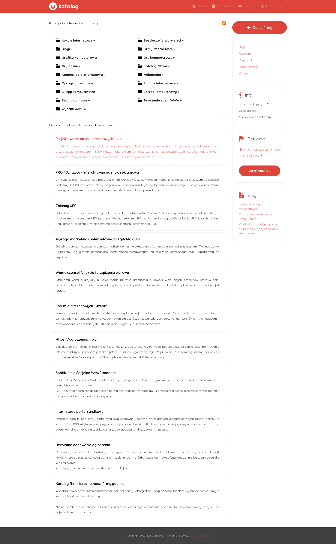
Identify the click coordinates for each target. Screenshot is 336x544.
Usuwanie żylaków (200, 535)
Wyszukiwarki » (74, 109)
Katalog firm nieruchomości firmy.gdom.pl (90, 483)
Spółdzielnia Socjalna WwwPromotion (86, 373)
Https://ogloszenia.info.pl (77, 339)
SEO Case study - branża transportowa (255, 206)
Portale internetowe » (161, 83)
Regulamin (222, 6)
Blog (242, 47)
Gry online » (71, 66)
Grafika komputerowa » (80, 58)
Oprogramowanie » (77, 83)
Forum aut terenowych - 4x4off (81, 306)
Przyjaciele (246, 60)
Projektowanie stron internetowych (84, 139)
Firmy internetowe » (159, 49)
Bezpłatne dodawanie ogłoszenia (83, 445)
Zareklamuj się (259, 171)
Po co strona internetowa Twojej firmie (255, 216)
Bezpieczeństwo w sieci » (163, 40)
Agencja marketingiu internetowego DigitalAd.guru (98, 239)
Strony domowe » (76, 100)
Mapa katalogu (249, 67)
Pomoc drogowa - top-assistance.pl (260, 152)
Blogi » (67, 49)
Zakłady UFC (66, 206)
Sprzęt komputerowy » (161, 92)
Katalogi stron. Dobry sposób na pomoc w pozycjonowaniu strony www (259, 228)
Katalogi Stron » (156, 66)
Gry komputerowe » (159, 58)
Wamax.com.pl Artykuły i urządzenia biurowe (92, 272)
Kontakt (246, 6)
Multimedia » (154, 75)
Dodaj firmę (272, 6)
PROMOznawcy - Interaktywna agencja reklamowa (97, 172)
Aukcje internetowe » (78, 40)
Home (199, 6)
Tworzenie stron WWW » (163, 100)
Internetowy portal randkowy (80, 411)
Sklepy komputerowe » (79, 92)
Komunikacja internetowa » (83, 75)
